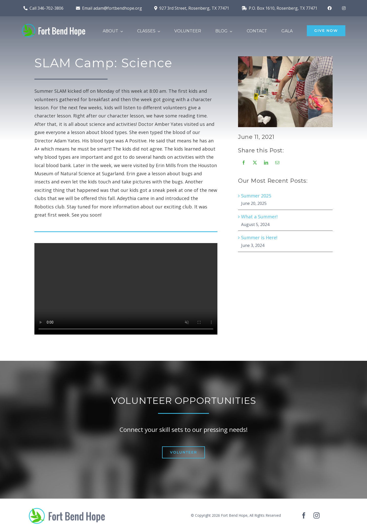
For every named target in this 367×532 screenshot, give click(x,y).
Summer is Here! (259, 237)
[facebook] (304, 515)
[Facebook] (243, 162)
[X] (254, 162)
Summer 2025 (256, 196)
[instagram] (316, 515)
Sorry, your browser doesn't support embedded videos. (125, 289)
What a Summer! (259, 217)
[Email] (277, 162)
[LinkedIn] (265, 162)
